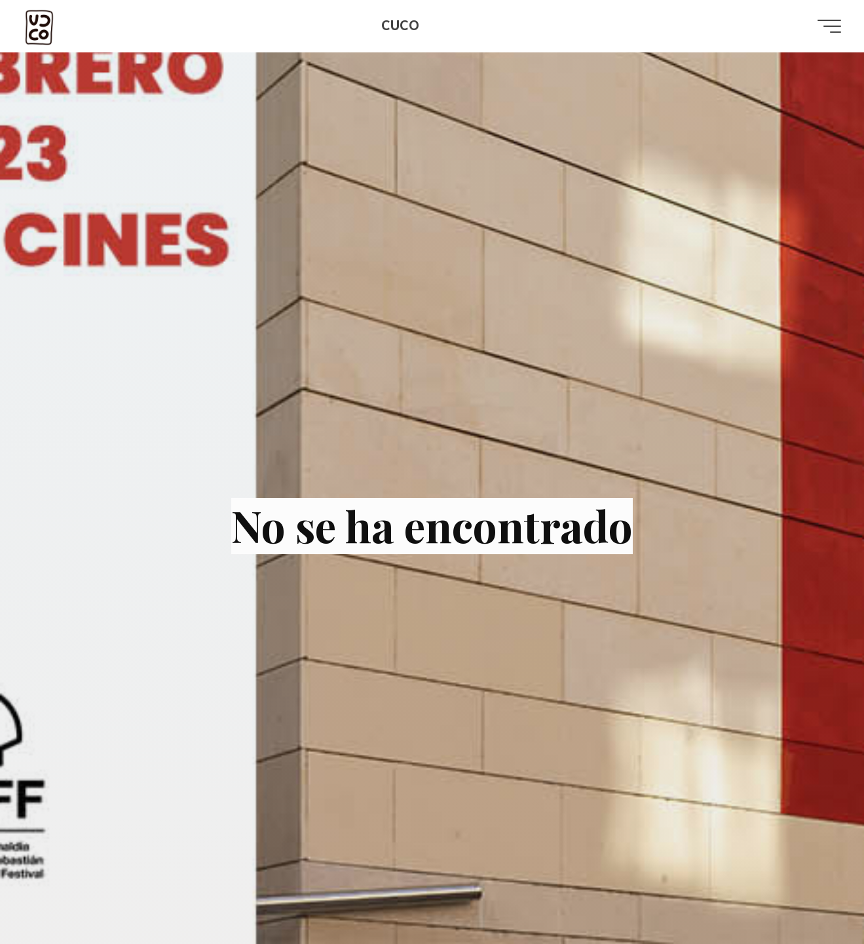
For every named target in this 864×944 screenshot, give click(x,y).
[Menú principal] (826, 26)
